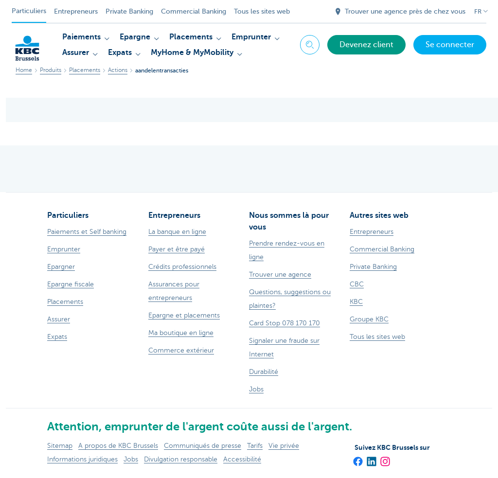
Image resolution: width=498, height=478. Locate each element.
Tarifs (255, 445)
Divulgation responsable (180, 459)
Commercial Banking (193, 11)
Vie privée (283, 445)
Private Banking (129, 11)
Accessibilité (242, 459)
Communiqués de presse (202, 445)
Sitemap (59, 445)
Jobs (131, 459)
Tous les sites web (262, 11)
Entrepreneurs (76, 11)
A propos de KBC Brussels (118, 445)
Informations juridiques (82, 459)
